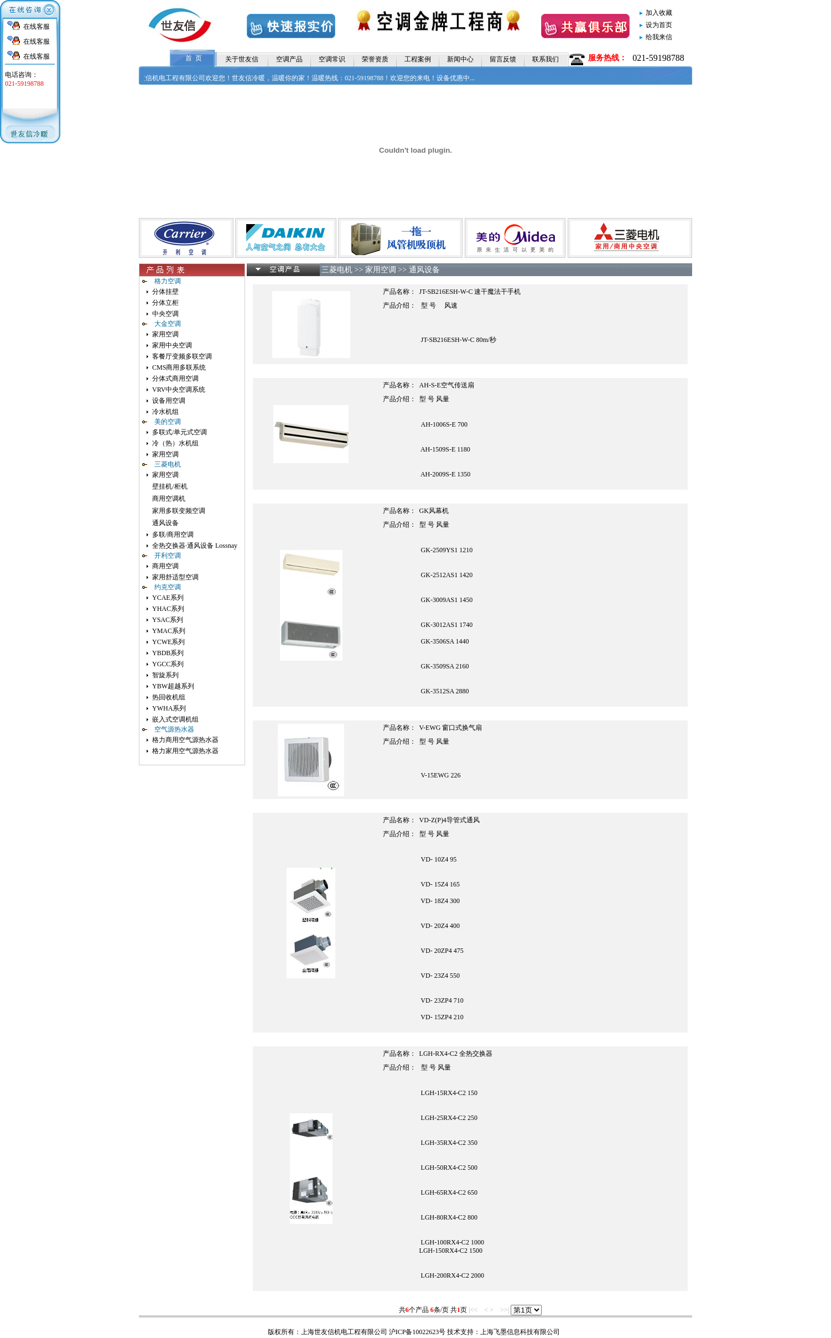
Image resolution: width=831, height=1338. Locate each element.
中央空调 (165, 314)
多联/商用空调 (173, 534)
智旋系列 (165, 675)
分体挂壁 (165, 291)
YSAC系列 (167, 620)
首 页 (193, 58)
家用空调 (165, 334)
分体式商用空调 (175, 378)
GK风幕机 (434, 511)
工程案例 (417, 59)
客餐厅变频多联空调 (182, 356)
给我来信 (659, 37)
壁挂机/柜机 (169, 486)
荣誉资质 (375, 59)
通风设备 (165, 523)
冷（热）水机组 (175, 443)
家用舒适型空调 (175, 577)
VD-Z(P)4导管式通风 (449, 820)
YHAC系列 (168, 609)
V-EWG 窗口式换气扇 (450, 728)
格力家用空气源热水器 (185, 751)
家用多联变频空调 (178, 511)
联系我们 (545, 59)
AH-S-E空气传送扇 (446, 385)
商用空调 (165, 566)
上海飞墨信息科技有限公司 (520, 1332)
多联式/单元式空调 (179, 432)
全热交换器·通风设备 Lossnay (194, 545)
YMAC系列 (168, 631)
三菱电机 (336, 270)
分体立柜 (165, 303)
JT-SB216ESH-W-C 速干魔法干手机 (470, 291)
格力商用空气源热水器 (185, 740)
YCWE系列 (168, 642)
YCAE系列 (168, 597)
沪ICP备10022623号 (417, 1332)
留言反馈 (503, 59)
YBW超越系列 (173, 686)
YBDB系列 (168, 653)
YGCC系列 (168, 664)
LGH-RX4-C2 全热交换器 (455, 1053)
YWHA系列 (169, 708)
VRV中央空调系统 (178, 389)
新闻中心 (460, 59)
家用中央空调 (172, 345)
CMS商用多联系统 (179, 367)
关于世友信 (241, 59)
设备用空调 (168, 400)
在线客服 (36, 26)
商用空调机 (168, 498)
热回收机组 (168, 697)
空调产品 (289, 59)
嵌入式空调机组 (175, 719)
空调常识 (332, 59)
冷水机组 (165, 412)
